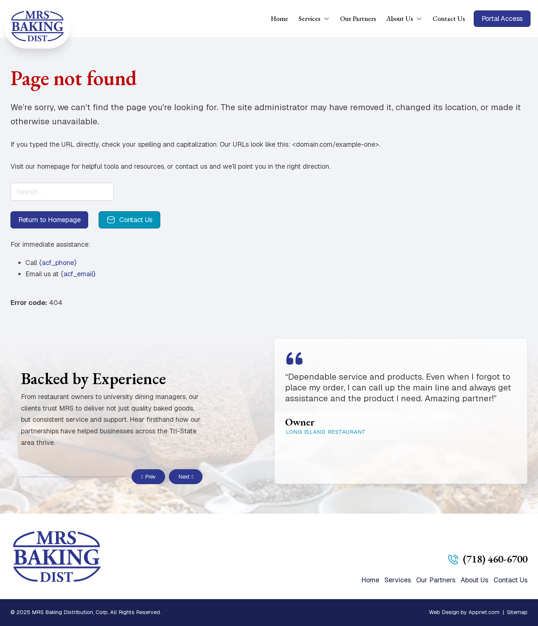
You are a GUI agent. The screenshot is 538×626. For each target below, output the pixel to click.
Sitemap (517, 612)
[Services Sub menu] (329, 19)
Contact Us (449, 18)
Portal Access (502, 18)
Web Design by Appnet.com (464, 612)
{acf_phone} (58, 262)
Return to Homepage (49, 219)
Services (309, 18)
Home (279, 18)
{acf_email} (78, 274)
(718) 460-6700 (495, 559)
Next (186, 476)
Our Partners (358, 18)
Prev (148, 476)
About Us (399, 18)
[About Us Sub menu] (421, 19)
